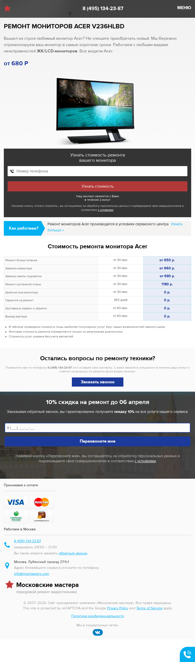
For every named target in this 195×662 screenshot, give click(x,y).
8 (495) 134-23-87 (103, 9)
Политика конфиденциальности (97, 616)
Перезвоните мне (97, 441)
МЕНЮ (184, 7)
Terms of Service (149, 608)
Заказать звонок (98, 382)
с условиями (105, 210)
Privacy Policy (117, 608)
